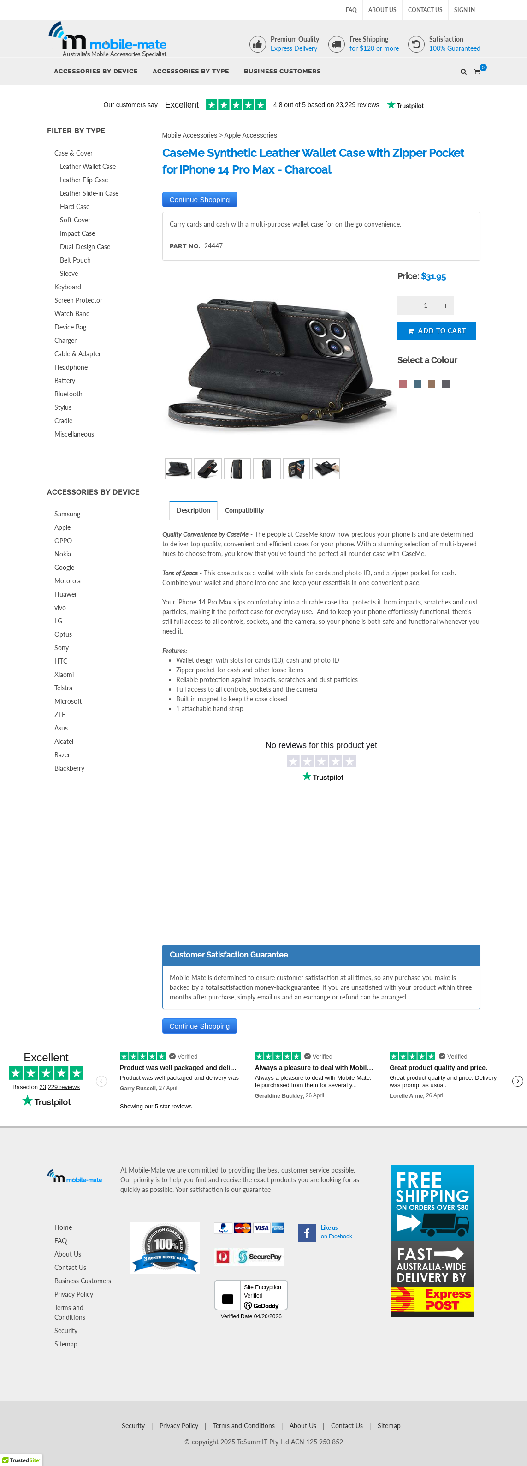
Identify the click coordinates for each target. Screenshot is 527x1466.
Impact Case (77, 233)
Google (64, 567)
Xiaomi (64, 674)
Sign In (464, 9)
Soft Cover (75, 220)
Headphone (71, 367)
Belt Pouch (75, 260)
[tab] (193, 510)
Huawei (65, 594)
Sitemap (65, 1344)
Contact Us (425, 9)
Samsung (67, 514)
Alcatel (63, 741)
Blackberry (69, 768)
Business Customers (82, 1281)
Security (65, 1330)
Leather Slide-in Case (89, 193)
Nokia (62, 554)
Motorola (67, 581)
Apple (62, 527)
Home (63, 1227)
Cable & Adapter (77, 354)
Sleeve (69, 273)
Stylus (62, 407)
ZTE (59, 714)
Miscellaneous (74, 434)
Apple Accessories (251, 135)
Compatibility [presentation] (244, 510)
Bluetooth (68, 394)
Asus (61, 728)
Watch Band (72, 313)
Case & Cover (73, 153)
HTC (60, 661)
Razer (62, 755)
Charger (65, 340)
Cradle (63, 421)
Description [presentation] (193, 510)
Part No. (185, 246)
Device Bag (70, 327)
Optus (63, 634)
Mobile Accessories (190, 135)
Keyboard (67, 287)
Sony (61, 648)
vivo (60, 607)
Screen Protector (78, 300)
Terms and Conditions (69, 1312)
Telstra (63, 688)
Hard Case (74, 206)
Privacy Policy (73, 1294)
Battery (64, 380)
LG (58, 621)
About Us (382, 9)
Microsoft (68, 701)
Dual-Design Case (85, 247)
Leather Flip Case (84, 180)
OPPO (63, 541)
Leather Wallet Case (88, 166)
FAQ (351, 9)
